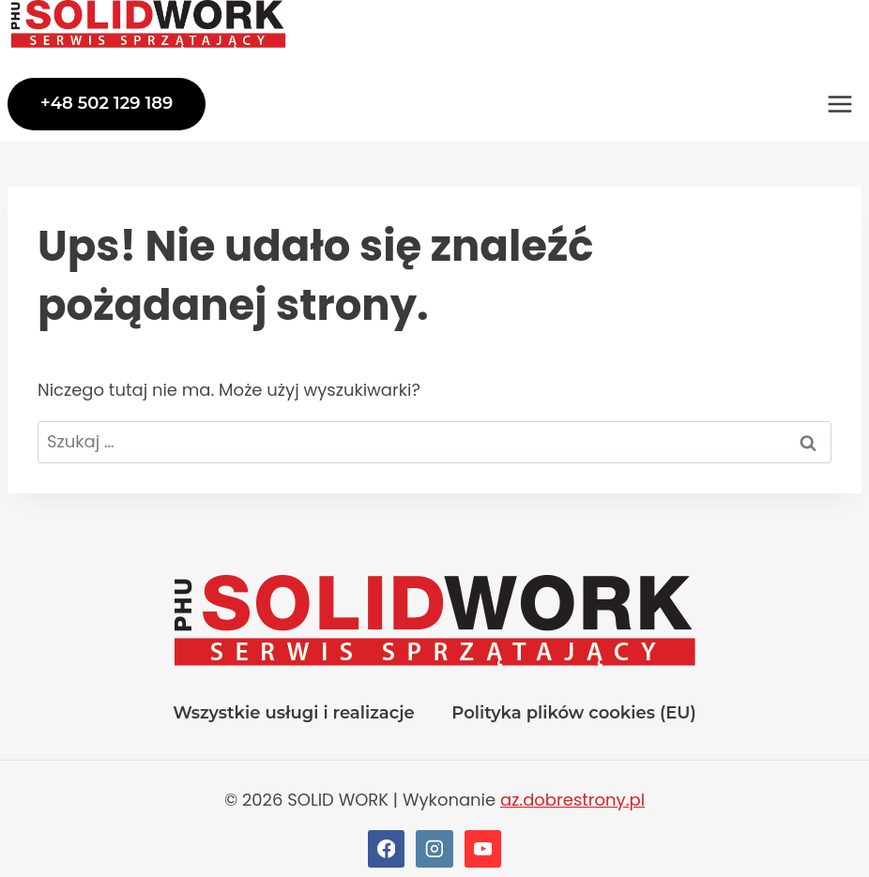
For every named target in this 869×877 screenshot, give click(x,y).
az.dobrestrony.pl (572, 799)
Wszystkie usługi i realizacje (293, 713)
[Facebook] (386, 849)
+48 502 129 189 (106, 103)
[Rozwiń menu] (839, 104)
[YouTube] (483, 849)
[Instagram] (434, 849)
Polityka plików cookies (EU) (573, 713)
